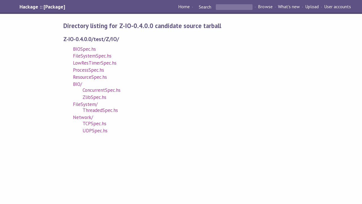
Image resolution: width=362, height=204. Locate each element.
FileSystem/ (85, 104)
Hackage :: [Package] (42, 6)
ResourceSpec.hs (90, 77)
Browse (265, 7)
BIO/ (77, 84)
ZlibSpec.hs (94, 97)
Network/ (83, 117)
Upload (312, 7)
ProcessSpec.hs (88, 70)
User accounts (337, 7)
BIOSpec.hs (84, 49)
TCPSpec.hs (94, 123)
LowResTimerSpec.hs (95, 63)
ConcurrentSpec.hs (101, 90)
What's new (289, 7)
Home (184, 7)
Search (205, 7)
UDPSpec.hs (95, 131)
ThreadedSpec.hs (100, 110)
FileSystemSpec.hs (92, 56)
